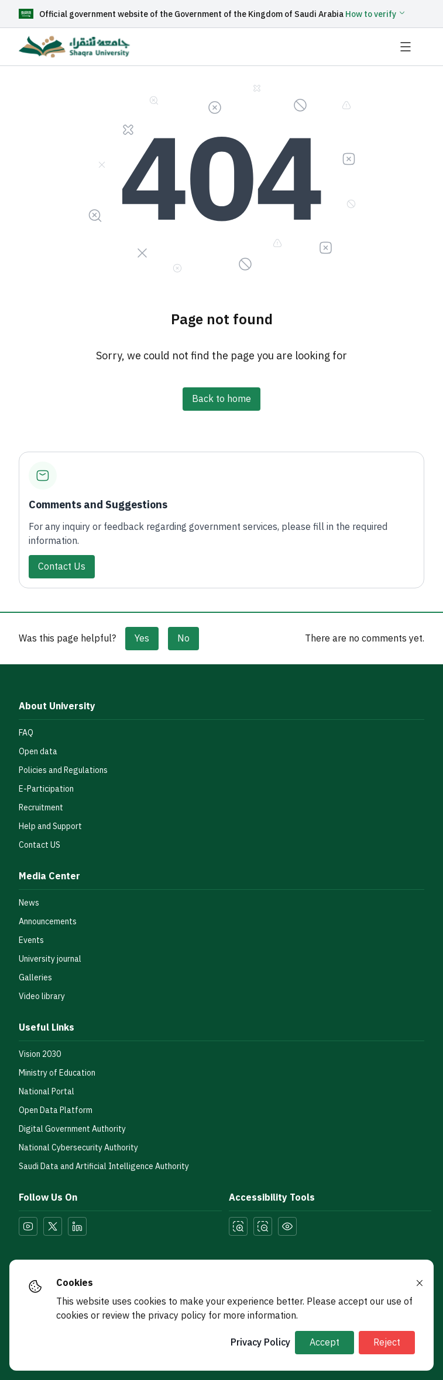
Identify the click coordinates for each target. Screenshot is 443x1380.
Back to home (221, 399)
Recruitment (41, 808)
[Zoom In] (238, 1226)
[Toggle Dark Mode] (287, 1226)
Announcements (48, 922)
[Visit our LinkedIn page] (77, 1226)
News (29, 903)
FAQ (26, 733)
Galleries (35, 978)
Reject (386, 1343)
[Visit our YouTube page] (28, 1226)
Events (31, 940)
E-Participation (46, 789)
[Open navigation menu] (411, 47)
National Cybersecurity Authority (78, 1148)
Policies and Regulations (63, 770)
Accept (324, 1343)
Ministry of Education (57, 1073)
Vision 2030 (40, 1054)
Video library (42, 996)
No (183, 639)
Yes (142, 639)
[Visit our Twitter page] (52, 1226)
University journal (50, 959)
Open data (38, 752)
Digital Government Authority (72, 1129)
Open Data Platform (55, 1110)
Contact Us (61, 567)
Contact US (39, 845)
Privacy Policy (260, 1343)
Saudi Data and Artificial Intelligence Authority (104, 1166)
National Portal (46, 1092)
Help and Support (50, 826)
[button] (375, 14)
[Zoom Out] (262, 1226)
